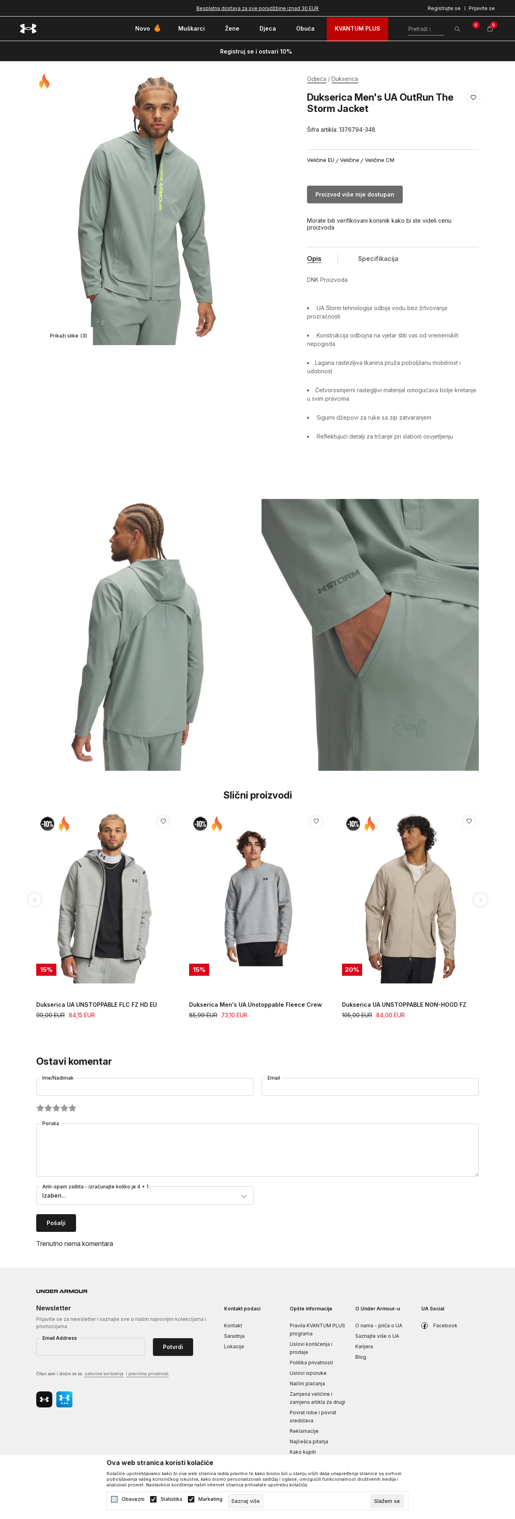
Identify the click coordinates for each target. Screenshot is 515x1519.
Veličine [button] (349, 160)
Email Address (59, 1338)
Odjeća (316, 78)
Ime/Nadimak (58, 1078)
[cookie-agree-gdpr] (387, 1501)
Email (274, 1078)
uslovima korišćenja (104, 1373)
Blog (360, 1357)
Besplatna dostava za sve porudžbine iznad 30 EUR (257, 8)
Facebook (445, 1325)
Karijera (364, 1346)
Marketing (210, 1499)
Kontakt (233, 1325)
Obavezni (133, 1499)
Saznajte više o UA (377, 1336)
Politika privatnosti (311, 1363)
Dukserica (345, 78)
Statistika (171, 1499)
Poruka (50, 1123)
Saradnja (234, 1336)
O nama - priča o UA (378, 1325)
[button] (473, 113)
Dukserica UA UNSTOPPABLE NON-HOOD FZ (404, 1004)
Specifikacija (378, 259)
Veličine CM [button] (379, 160)
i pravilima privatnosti (147, 1373)
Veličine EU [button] (320, 160)
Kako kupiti (303, 1452)
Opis (314, 259)
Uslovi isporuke (308, 1373)
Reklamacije (304, 1431)
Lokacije (234, 1346)
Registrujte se (444, 8)
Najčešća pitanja (309, 1441)
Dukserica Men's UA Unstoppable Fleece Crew (255, 1004)
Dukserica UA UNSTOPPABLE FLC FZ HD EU (96, 1004)
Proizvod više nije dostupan (354, 194)
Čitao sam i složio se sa (102, 1374)
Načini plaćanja (307, 1383)
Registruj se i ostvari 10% (256, 51)
